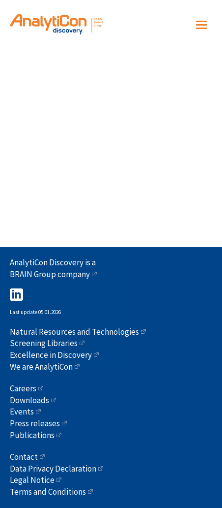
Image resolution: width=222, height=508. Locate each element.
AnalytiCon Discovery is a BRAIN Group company (53, 268)
